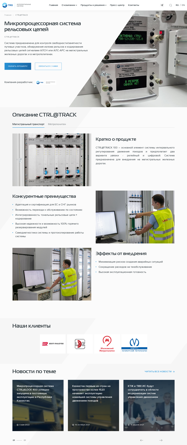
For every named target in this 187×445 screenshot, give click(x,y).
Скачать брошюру (18, 66)
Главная (53, 5)
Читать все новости (158, 372)
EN (183, 5)
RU (177, 5)
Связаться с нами (48, 66)
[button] (141, 440)
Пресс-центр (117, 5)
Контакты (133, 5)
